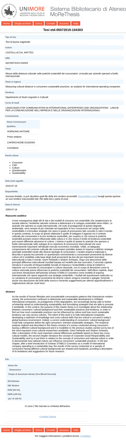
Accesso (64, 23)
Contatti (51, 23)
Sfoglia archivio (22, 23)
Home (6, 23)
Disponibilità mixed (87, 196)
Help (75, 23)
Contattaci (85, 436)
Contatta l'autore (47, 416)
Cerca (38, 23)
